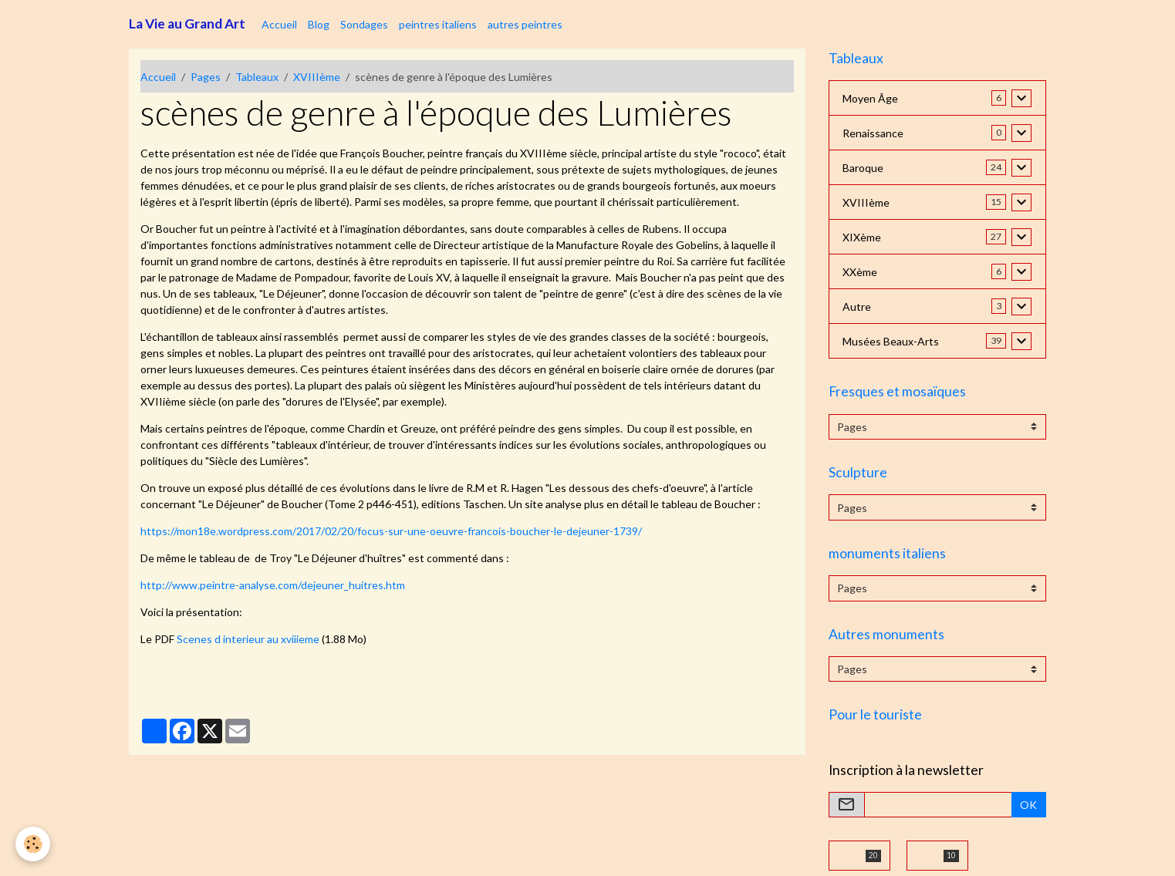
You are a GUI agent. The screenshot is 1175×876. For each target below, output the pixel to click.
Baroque (862, 167)
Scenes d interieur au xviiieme (248, 638)
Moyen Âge (870, 98)
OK (1028, 804)
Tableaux (257, 76)
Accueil (279, 24)
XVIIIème (316, 76)
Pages (206, 76)
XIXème (861, 237)
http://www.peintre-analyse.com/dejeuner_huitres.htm (272, 584)
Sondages (364, 24)
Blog (318, 24)
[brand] (187, 24)
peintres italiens (438, 24)
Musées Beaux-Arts (890, 341)
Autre (856, 306)
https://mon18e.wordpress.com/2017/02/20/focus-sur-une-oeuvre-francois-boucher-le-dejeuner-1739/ (391, 530)
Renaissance (872, 133)
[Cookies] (32, 844)
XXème (859, 271)
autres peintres (525, 24)
